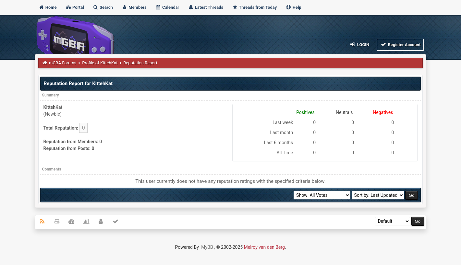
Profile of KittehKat (99, 62)
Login (359, 44)
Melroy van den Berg (264, 247)
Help (293, 7)
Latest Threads (206, 7)
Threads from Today (254, 7)
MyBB (207, 247)
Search (103, 7)
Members (134, 7)
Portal (75, 7)
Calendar (167, 7)
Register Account (400, 44)
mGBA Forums (62, 62)
